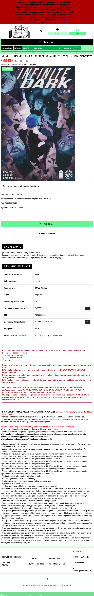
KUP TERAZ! (46, 223)
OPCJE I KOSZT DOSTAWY (7, 563)
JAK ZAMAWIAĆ (54, 558)
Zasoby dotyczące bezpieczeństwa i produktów (21, 186)
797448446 (78, 562)
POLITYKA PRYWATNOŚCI (35, 563)
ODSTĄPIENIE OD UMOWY (11, 557)
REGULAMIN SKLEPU (33, 558)
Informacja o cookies (30, 585)
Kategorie (46, 42)
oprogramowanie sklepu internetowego (50, 585)
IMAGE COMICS (18, 208)
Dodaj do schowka (47, 233)
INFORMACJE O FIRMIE (57, 563)
